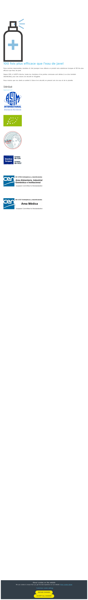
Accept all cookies (44, 596)
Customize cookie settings (44, 588)
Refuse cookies (44, 592)
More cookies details (66, 584)
